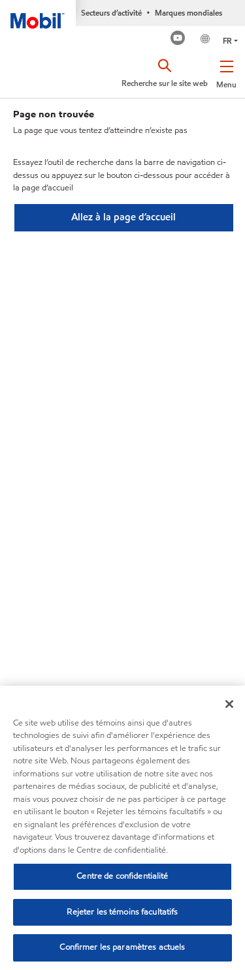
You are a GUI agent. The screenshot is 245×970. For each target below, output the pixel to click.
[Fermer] (229, 704)
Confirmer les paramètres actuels (122, 947)
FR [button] (227, 40)
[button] (226, 71)
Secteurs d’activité (111, 12)
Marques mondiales (188, 12)
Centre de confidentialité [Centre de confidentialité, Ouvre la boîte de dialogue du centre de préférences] (122, 876)
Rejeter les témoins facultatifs (122, 912)
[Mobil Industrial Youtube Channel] (178, 39)
